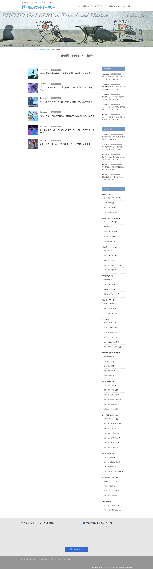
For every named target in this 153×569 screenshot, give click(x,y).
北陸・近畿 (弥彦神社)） (111, 438)
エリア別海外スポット (109, 477)
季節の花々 (107, 279)
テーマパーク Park (109, 222)
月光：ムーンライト (110, 337)
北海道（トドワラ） (110, 419)
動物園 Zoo (107, 227)
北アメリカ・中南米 (110, 495)
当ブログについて (101, 6)
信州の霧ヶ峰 (108, 366)
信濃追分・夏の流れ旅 (110, 395)
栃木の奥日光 (108, 361)
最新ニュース (87, 6)
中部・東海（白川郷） (110, 433)
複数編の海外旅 (106, 453)
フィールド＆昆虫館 (110, 313)
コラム (104, 319)
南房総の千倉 (108, 375)
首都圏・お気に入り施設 (109, 218)
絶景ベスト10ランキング (117, 134)
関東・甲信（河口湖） (116, 164)
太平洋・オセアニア (110, 481)
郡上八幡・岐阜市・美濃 (111, 399)
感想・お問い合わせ (76, 549)
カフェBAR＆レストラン (111, 265)
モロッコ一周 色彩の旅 (111, 462)
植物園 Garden (108, 236)
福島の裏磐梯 (108, 356)
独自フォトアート (116, 174)
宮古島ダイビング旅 (110, 409)
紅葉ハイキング (108, 289)
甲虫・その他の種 (116, 154)
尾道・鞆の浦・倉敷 (110, 404)
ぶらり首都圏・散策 (116, 74)
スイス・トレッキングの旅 (112, 471)
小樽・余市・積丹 (109, 385)
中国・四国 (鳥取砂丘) (110, 442)
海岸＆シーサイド (109, 255)
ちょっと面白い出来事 (116, 144)
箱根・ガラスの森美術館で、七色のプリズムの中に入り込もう (67, 116)
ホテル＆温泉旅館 (109, 270)
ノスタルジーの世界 (110, 327)
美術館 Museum (56, 69)
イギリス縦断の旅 (116, 84)
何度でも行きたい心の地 (109, 353)
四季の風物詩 (106, 276)
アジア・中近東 (108, 486)
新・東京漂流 (108, 203)
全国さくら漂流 (108, 284)
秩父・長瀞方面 (108, 207)
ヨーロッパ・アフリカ (110, 490)
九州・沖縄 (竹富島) (110, 447)
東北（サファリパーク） (111, 423)
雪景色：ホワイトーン (110, 294)
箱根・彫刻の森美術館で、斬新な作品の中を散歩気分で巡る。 (67, 73)
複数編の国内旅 (106, 381)
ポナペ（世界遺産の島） (111, 510)
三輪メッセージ (114, 6)
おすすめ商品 (126, 6)
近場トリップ (106, 194)
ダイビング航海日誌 (110, 332)
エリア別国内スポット (109, 415)
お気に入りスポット (108, 247)
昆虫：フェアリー (107, 300)
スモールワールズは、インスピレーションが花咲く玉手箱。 (66, 144)
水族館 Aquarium (109, 231)
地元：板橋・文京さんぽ (111, 198)
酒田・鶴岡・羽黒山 (110, 390)
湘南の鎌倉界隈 (108, 371)
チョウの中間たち (109, 303)
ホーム (78, 6)
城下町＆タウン (108, 260)
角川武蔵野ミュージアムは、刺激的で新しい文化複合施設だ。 (67, 102)
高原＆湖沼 (107, 251)
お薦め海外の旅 (106, 501)
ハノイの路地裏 (108, 457)
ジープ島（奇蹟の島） (110, 505)
